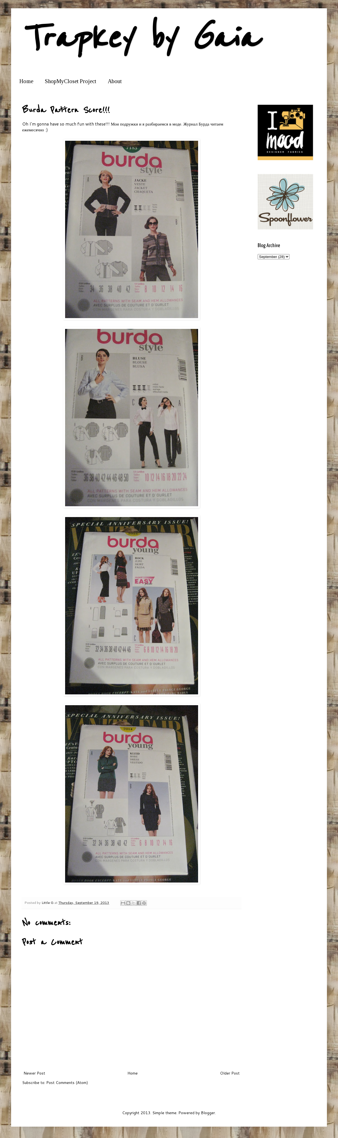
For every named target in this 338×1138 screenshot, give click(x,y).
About (115, 81)
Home (26, 81)
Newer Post (34, 1073)
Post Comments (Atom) (67, 1082)
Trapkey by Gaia (140, 38)
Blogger (208, 1113)
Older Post (230, 1073)
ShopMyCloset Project (70, 81)
